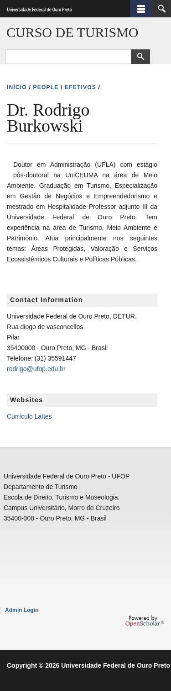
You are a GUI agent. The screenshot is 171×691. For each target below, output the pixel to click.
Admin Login (21, 610)
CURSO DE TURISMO (72, 32)
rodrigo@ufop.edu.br (36, 368)
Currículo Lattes (29, 416)
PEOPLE (46, 87)
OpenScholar (144, 621)
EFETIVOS (80, 87)
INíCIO (17, 87)
